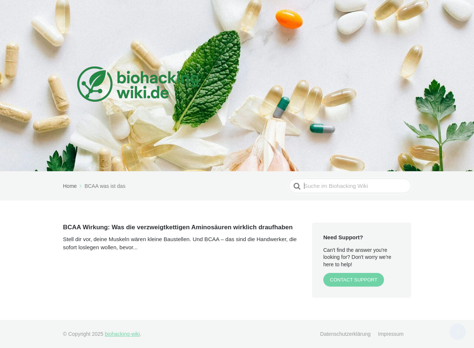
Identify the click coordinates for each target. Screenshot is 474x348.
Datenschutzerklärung (345, 334)
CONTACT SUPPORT (353, 280)
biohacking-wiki (122, 334)
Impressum (391, 334)
